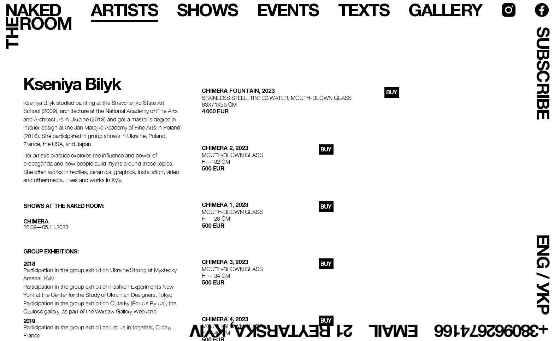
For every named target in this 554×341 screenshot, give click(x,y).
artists (124, 10)
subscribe (543, 73)
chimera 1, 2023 (225, 205)
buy (391, 92)
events (288, 10)
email (394, 330)
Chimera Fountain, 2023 (238, 91)
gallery (445, 10)
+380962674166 (492, 330)
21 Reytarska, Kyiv (271, 330)
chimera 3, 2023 (225, 262)
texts (363, 10)
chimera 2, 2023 (225, 148)
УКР (543, 298)
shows (207, 10)
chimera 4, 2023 (225, 319)
